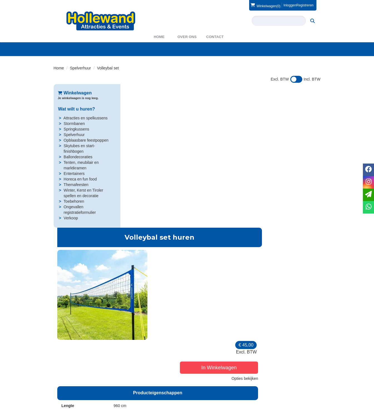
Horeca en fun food (79, 179)
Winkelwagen (75, 93)
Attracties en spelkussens (85, 118)
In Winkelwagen (287, 130)
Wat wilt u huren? (76, 109)
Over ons (187, 37)
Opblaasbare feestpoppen (85, 140)
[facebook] (306, 404)
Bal (178, 317)
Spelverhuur (80, 68)
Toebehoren (73, 201)
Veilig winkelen (208, 381)
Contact (215, 37)
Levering (202, 375)
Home (159, 37)
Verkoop (70, 218)
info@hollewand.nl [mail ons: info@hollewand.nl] (77, 385)
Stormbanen (74, 123)
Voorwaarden (275, 381)
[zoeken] (312, 21)
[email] (368, 195)
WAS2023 (134, 386)
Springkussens (76, 129)
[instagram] (316, 404)
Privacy (201, 386)
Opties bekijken (303, 141)
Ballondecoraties (77, 157)
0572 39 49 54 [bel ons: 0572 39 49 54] (74, 376)
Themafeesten (75, 184)
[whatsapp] (368, 207)
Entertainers (73, 173)
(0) (265, 5)
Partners (133, 381)
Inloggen (289, 5)
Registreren (304, 5)
